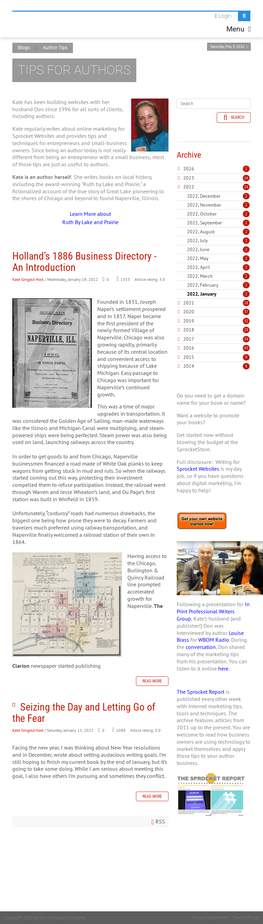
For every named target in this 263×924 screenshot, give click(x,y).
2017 (188, 339)
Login (224, 16)
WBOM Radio (213, 639)
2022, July (218, 240)
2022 (188, 187)
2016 (188, 348)
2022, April (218, 267)
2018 (188, 330)
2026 (188, 169)
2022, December (218, 196)
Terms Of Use (246, 917)
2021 (188, 303)
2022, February (218, 285)
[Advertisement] (214, 877)
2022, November (218, 205)
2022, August (218, 232)
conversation (201, 646)
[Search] (214, 104)
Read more (152, 681)
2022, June (218, 249)
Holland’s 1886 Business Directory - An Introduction (84, 261)
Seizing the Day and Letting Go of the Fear (14, 704)
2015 (188, 357)
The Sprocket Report (200, 691)
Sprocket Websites (198, 468)
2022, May (218, 258)
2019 (188, 321)
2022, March (218, 276)
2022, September (218, 223)
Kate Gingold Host (27, 279)
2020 (188, 312)
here (223, 668)
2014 (188, 366)
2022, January (218, 294)
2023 (188, 178)
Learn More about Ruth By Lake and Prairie (90, 217)
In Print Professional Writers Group (213, 611)
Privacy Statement (209, 917)
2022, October (218, 214)
